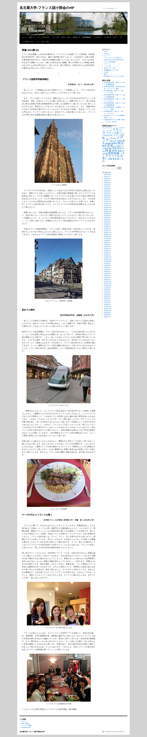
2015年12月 (107, 232)
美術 (120, 151)
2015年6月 (107, 244)
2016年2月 (107, 228)
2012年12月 (107, 306)
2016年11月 (107, 209)
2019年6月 (107, 195)
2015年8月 (107, 240)
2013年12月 (107, 282)
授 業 (63, 37)
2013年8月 (107, 290)
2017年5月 (107, 199)
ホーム (24, 37)
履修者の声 (76, 37)
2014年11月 (107, 259)
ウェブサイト (107, 128)
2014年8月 (107, 265)
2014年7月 (107, 267)
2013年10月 (107, 286)
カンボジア (116, 128)
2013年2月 (107, 302)
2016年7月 (107, 218)
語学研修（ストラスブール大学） (114, 76)
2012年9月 (107, 313)
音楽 (114, 159)
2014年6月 (107, 269)
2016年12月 (107, 207)
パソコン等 (108, 130)
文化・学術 (45, 41)
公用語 (119, 141)
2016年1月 (107, 230)
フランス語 (55, 37)
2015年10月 (107, 236)
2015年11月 (107, 234)
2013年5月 (107, 296)
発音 (123, 148)
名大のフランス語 (109, 68)
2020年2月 (107, 193)
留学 (119, 148)
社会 (108, 150)
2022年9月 (107, 174)
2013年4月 (107, 298)
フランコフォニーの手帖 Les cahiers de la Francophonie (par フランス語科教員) (113, 60)
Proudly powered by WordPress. (114, 731)
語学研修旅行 (86, 37)
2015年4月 (107, 249)
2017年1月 (107, 205)
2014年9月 (107, 263)
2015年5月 (107, 247)
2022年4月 (107, 178)
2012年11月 (107, 308)
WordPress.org (26, 727)
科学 (114, 150)
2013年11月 (107, 284)
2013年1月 (107, 304)
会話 (114, 141)
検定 (105, 74)
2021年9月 (107, 183)
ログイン (24, 721)
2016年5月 (107, 222)
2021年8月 (107, 185)
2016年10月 (107, 211)
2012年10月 (107, 310)
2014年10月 (107, 261)
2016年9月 (107, 214)
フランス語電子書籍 (110, 138)
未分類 (106, 72)
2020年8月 (107, 189)
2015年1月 (107, 255)
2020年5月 (107, 191)
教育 (104, 146)
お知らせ (107, 53)
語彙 (110, 159)
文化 (110, 145)
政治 (120, 143)
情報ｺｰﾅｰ (32, 37)
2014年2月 (107, 277)
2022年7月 (107, 176)
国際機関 (108, 143)
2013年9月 (107, 288)
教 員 (69, 37)
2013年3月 (107, 300)
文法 (115, 146)
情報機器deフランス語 (111, 70)
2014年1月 (107, 280)
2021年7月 (107, 187)
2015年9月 (107, 238)
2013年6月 (107, 294)
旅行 (119, 146)
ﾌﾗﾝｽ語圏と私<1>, (28, 41)
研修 (103, 151)
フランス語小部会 (43, 37)
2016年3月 (107, 226)
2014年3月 (107, 275)
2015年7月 (107, 242)
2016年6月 (107, 220)
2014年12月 (107, 257)
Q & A (106, 51)
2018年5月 (107, 197)
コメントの (26, 725)
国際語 (114, 143)
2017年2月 (107, 203)
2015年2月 (107, 253)
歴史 (114, 148)
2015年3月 (107, 251)
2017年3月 (107, 201)
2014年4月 (107, 273)
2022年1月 (107, 181)
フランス (107, 64)
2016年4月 (107, 224)
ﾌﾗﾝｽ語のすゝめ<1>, (110, 37)
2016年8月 (107, 216)
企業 (111, 141)
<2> (121, 37)
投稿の (25, 723)
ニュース (107, 55)
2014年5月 (107, 271)
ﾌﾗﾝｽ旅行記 (97, 37)
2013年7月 (107, 292)
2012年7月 (107, 317)
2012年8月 (107, 315)
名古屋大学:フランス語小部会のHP (47, 8)
